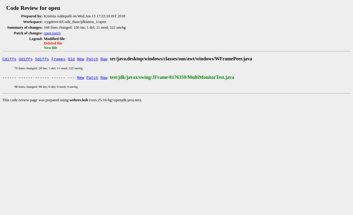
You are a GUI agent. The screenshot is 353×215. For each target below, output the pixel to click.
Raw (104, 59)
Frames (58, 59)
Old (71, 59)
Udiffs (26, 59)
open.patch (52, 33)
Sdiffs (42, 59)
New (80, 59)
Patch (92, 59)
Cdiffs (9, 59)
